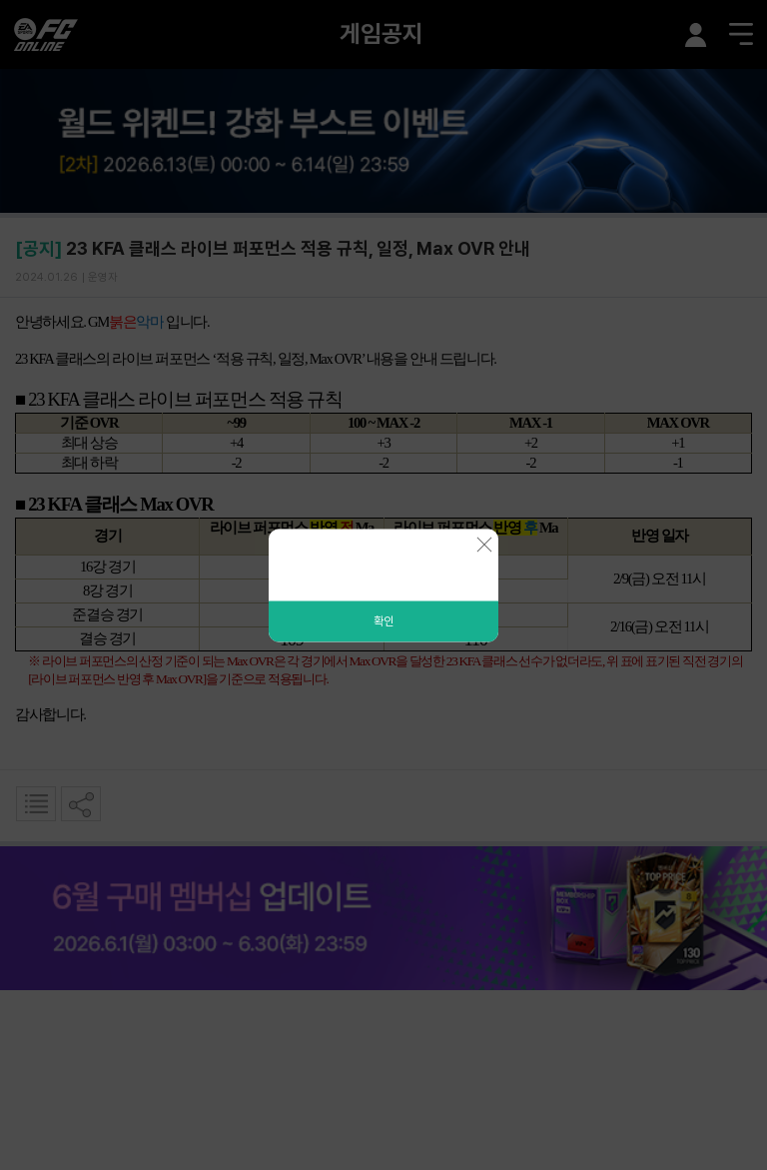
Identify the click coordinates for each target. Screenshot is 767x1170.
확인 (383, 620)
